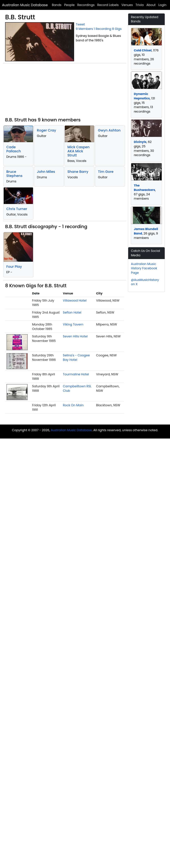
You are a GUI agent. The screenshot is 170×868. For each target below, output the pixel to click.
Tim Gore (106, 171)
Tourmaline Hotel (76, 374)
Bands (56, 5)
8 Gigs (117, 29)
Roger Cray (46, 130)
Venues (127, 5)
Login (162, 5)
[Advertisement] (64, 91)
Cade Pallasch (13, 149)
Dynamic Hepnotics (142, 96)
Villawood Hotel (75, 300)
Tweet (80, 24)
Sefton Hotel (72, 312)
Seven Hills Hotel (75, 336)
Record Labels (108, 5)
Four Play (14, 266)
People (69, 5)
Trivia (140, 5)
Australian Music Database (25, 5)
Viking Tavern (73, 324)
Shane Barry (77, 171)
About (151, 5)
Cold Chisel (143, 50)
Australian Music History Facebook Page (144, 268)
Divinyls (140, 142)
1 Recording (102, 29)
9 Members (84, 29)
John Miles (46, 171)
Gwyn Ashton (109, 130)
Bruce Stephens (14, 173)
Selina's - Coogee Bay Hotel (76, 357)
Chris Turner (16, 208)
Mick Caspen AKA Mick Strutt (78, 151)
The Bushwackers (144, 187)
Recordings (86, 5)
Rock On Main (73, 405)
